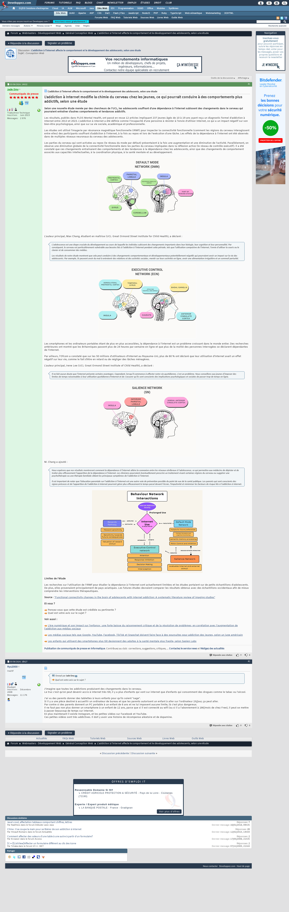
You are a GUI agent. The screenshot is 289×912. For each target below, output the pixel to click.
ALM (70, 8)
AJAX (72, 13)
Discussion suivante (143, 753)
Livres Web (162, 17)
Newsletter (115, 2)
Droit (157, 2)
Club (168, 2)
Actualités (41, 738)
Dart (107, 13)
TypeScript (175, 13)
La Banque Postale (94, 807)
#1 (249, 84)
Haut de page (243, 866)
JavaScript (133, 13)
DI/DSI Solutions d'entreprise (33, 8)
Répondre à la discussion (23, 43)
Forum (14, 33)
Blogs (88, 2)
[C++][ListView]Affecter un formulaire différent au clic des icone (41, 843)
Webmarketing (213, 13)
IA (63, 8)
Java (91, 8)
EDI (112, 8)
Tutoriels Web (130, 17)
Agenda (68, 26)
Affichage (242, 78)
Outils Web (177, 17)
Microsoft (81, 8)
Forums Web (101, 17)
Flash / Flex (119, 13)
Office (150, 8)
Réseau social (43, 26)
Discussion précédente (115, 753)
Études (145, 2)
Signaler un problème (60, 43)
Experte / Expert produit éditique (97, 804)
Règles (86, 26)
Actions (27, 26)
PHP (156, 13)
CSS (99, 13)
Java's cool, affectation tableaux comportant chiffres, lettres (39, 822)
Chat (99, 2)
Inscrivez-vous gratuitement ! (71, 21)
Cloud (55, 8)
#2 (249, 661)
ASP (92, 13)
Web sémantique (193, 13)
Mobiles (161, 8)
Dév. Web (102, 8)
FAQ (78, 2)
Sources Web (147, 17)
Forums (49, 2)
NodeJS (146, 13)
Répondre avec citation (221, 655)
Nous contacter (210, 866)
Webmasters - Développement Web (41, 33)
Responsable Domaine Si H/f (94, 790)
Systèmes (173, 8)
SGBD (140, 8)
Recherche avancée (277, 26)
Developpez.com (227, 866)
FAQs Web (68, 738)
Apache (82, 13)
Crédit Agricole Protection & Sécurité (109, 793)
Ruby (164, 13)
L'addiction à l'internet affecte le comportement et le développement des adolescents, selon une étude (86, 50)
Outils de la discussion (222, 78)
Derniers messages (11, 26)
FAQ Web (115, 17)
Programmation (126, 8)
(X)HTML (228, 13)
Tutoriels (65, 2)
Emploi (131, 2)
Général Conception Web (79, 33)
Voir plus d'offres (169, 811)
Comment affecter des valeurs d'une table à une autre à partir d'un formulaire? (50, 836)
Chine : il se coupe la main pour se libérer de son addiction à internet (44, 829)
